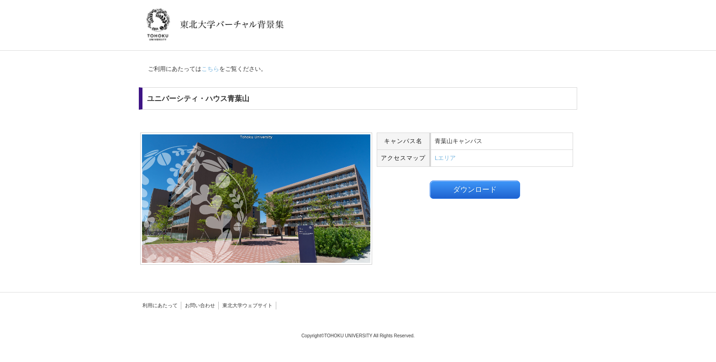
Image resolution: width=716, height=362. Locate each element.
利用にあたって (160, 305)
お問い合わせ (200, 305)
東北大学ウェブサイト (247, 305)
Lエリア (445, 157)
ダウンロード (475, 189)
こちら (210, 68)
